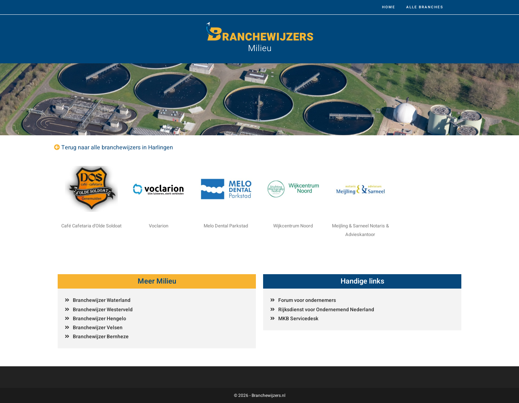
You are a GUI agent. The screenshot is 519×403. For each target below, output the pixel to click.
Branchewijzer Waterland (101, 300)
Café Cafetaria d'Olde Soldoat (91, 225)
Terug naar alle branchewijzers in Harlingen (117, 147)
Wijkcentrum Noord (293, 225)
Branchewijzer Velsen (98, 327)
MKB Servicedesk (298, 318)
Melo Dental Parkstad (226, 225)
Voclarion (158, 225)
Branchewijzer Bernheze (101, 336)
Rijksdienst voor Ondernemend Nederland (326, 309)
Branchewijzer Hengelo (99, 318)
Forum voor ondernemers (307, 300)
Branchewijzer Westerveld (103, 309)
